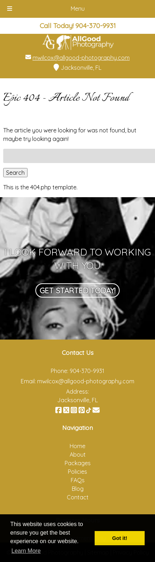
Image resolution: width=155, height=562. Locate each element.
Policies (77, 471)
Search (15, 172)
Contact (78, 497)
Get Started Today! (77, 290)
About (78, 454)
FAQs (78, 480)
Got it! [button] (119, 538)
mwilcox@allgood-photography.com (81, 57)
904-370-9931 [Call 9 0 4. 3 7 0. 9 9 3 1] (87, 370)
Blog (78, 488)
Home (77, 446)
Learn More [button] (26, 551)
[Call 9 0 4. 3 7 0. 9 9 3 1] (95, 25)
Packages (78, 463)
